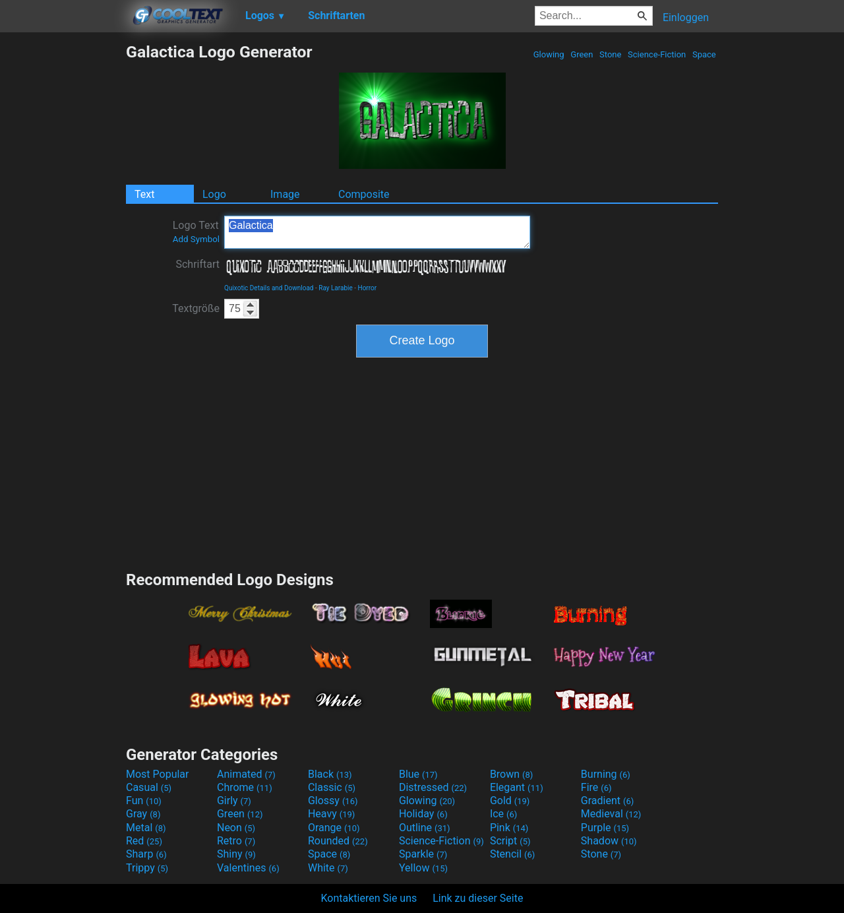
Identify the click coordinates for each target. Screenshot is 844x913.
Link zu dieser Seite (478, 898)
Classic (331, 787)
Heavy (331, 813)
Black (330, 774)
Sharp (146, 854)
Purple (605, 827)
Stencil (512, 854)
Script (510, 840)
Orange (334, 827)
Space (704, 54)
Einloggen (686, 17)
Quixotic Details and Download (269, 288)
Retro (236, 840)
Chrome (244, 787)
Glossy (333, 800)
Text (144, 194)
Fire (596, 787)
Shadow (609, 840)
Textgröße (196, 308)
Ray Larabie (335, 288)
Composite (364, 194)
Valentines (248, 868)
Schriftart (197, 264)
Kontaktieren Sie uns (369, 898)
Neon (236, 827)
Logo (214, 194)
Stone (610, 54)
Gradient (607, 800)
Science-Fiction (657, 54)
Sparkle (423, 854)
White (328, 868)
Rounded (338, 840)
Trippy (147, 868)
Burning (605, 774)
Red (144, 840)
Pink (509, 827)
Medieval (611, 813)
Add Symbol (196, 239)
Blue (418, 774)
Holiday (423, 813)
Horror (367, 288)
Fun (144, 800)
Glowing (548, 54)
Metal (146, 827)
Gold (510, 800)
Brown (511, 774)
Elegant (516, 787)
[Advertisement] (62, 240)
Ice (503, 813)
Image (285, 194)
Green (581, 54)
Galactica (377, 232)
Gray (143, 813)
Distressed (433, 787)
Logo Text (196, 231)
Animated (246, 774)
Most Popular (157, 774)
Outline (424, 827)
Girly (234, 800)
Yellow (423, 868)
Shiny (236, 854)
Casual (148, 787)
